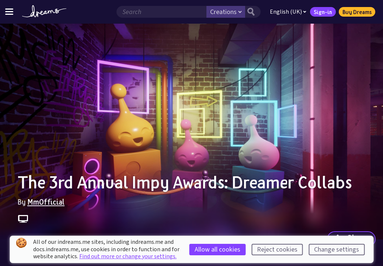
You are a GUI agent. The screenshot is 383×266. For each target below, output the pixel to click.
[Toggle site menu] (9, 12)
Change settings (336, 249)
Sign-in (323, 12)
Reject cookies (277, 249)
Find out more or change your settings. (128, 256)
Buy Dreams (357, 12)
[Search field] (161, 12)
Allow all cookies (217, 249)
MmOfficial (46, 202)
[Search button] (253, 12)
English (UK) (288, 12)
